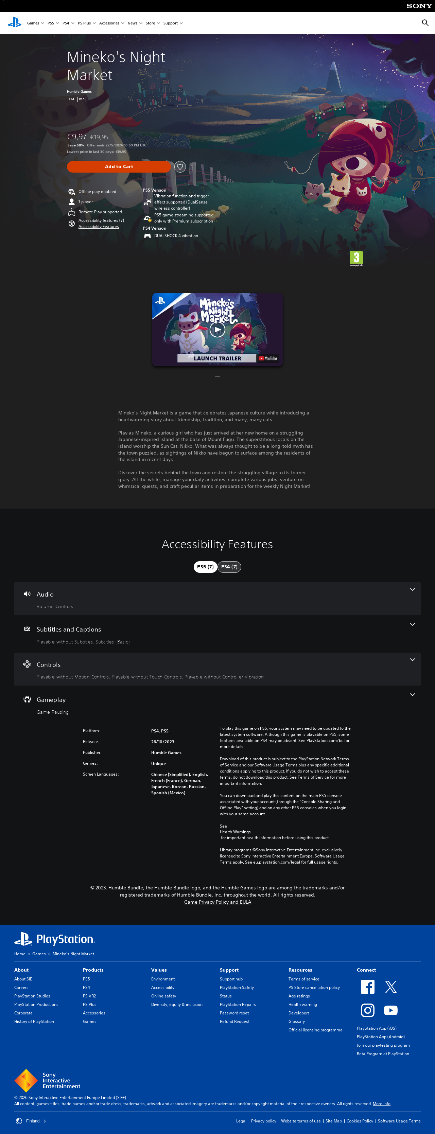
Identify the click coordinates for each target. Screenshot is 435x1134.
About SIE (23, 979)
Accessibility (162, 987)
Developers (299, 1013)
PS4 (66, 23)
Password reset (234, 1013)
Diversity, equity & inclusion (177, 1004)
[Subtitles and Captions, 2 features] (217, 634)
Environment (163, 979)
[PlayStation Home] (14, 23)
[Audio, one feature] (217, 599)
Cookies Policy (360, 1121)
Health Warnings (235, 832)
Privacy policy (263, 1121)
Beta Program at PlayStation (383, 1054)
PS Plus (84, 23)
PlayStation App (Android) (381, 1037)
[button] (99, 227)
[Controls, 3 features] (217, 669)
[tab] (206, 567)
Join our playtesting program (383, 1045)
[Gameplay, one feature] (217, 704)
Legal (241, 1121)
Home (19, 954)
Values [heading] (159, 970)
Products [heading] (93, 970)
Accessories (109, 23)
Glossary (297, 1021)
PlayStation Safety (237, 987)
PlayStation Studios (32, 996)
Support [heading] (229, 970)
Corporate (23, 1013)
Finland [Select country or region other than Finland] (31, 1121)
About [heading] (21, 970)
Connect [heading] (366, 970)
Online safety (163, 996)
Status (226, 996)
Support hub (231, 979)
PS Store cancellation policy (314, 987)
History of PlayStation (34, 1021)
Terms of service (304, 979)
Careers (21, 987)
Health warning (303, 1004)
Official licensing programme (316, 1030)
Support (170, 23)
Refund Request (234, 1021)
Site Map (334, 1121)
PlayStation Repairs (238, 1004)
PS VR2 (89, 996)
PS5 (51, 23)
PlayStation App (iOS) (377, 1028)
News (132, 23)
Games (33, 23)
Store (150, 23)
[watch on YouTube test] (267, 358)
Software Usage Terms (399, 1121)
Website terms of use (301, 1121)
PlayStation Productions (36, 1004)
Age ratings (299, 996)
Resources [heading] (300, 970)
